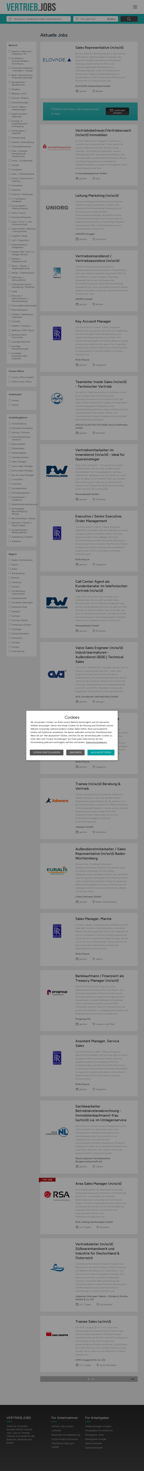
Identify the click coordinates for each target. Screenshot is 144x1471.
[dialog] (72, 735)
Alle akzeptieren (101, 752)
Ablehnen (75, 752)
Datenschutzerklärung (96, 742)
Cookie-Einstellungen (46, 752)
